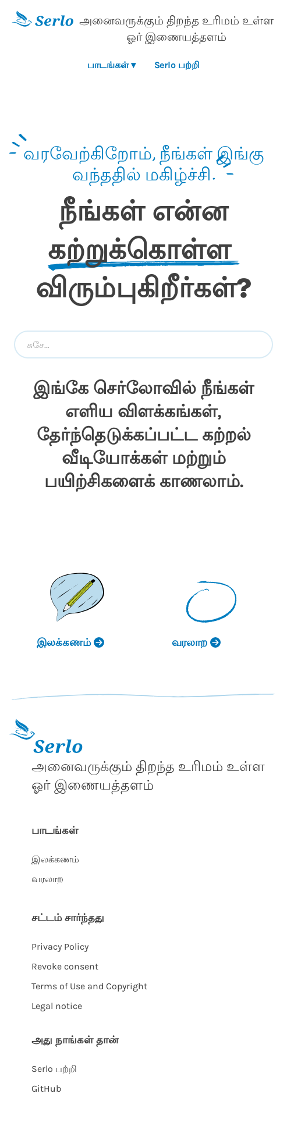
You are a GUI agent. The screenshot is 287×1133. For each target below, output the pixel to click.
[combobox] (143, 344)
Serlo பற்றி (177, 64)
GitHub (46, 1088)
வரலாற (47, 879)
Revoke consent (64, 966)
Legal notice (56, 1005)
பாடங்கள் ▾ (111, 64)
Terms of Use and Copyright (89, 986)
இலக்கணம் (55, 859)
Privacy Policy (59, 946)
